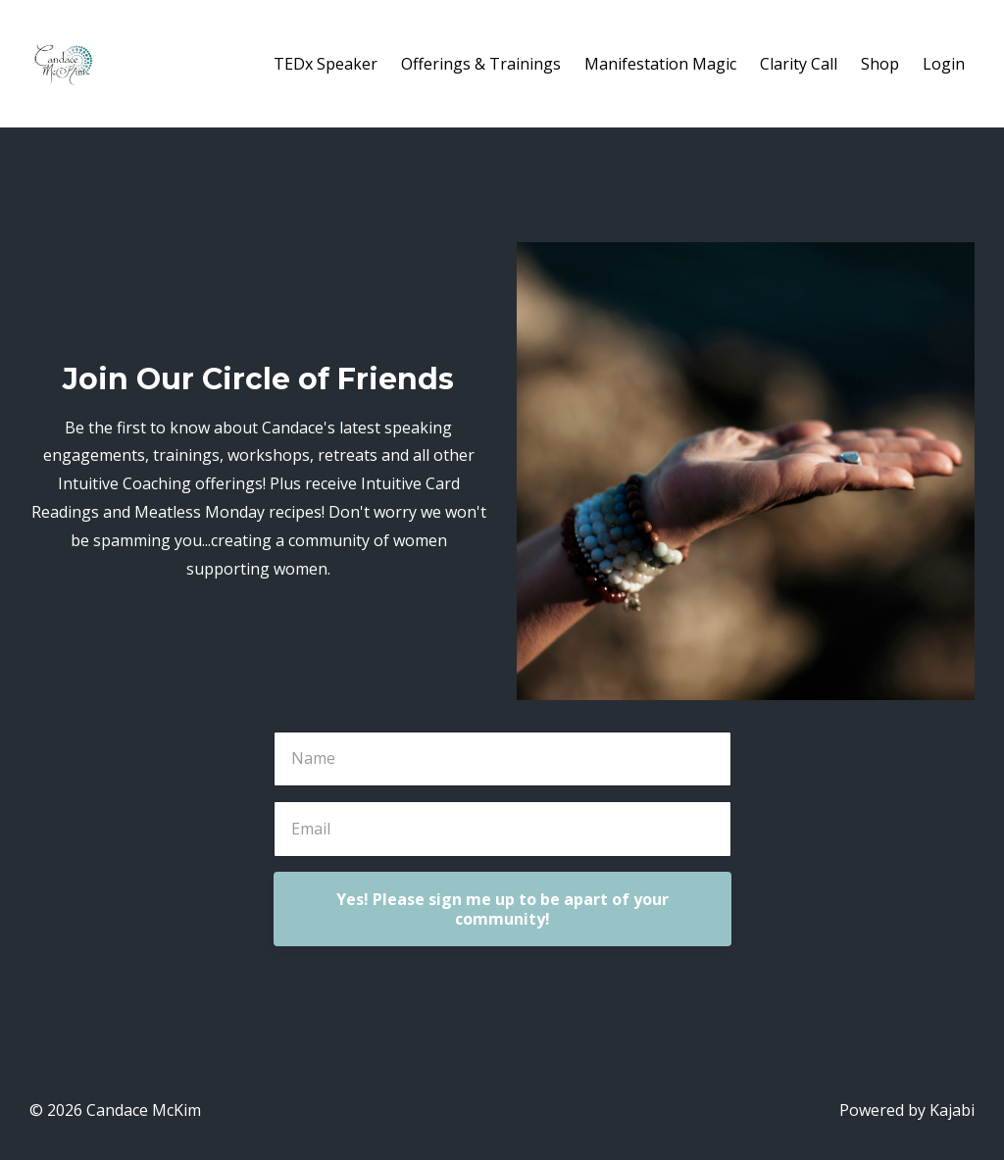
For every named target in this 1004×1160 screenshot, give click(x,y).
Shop (880, 64)
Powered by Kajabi (907, 1110)
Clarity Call (798, 64)
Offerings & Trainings (481, 64)
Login (944, 64)
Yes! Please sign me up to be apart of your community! (502, 909)
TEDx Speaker (325, 64)
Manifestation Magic (660, 64)
